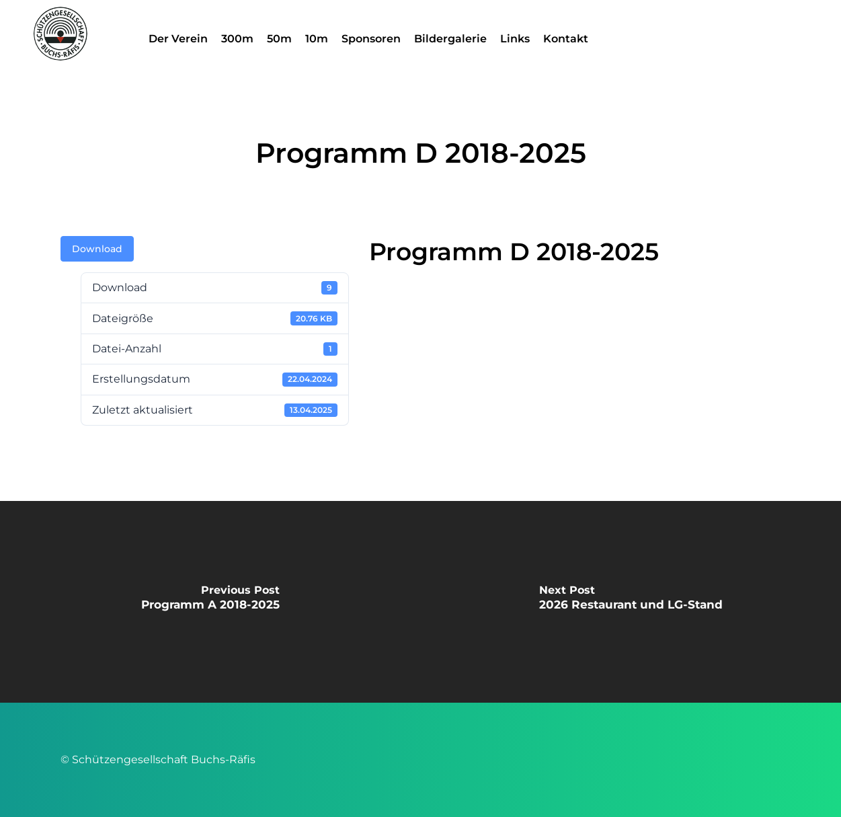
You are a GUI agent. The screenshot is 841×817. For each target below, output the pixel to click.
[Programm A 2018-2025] (210, 602)
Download (97, 249)
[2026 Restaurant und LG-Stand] (631, 602)
